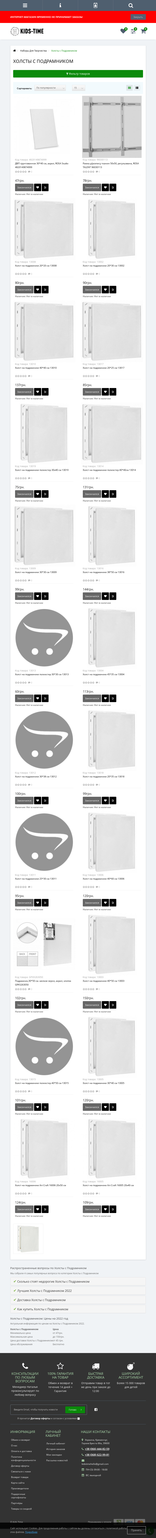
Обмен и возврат (20, 1439)
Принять (136, 1530)
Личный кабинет (55, 1443)
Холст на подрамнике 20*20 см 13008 (36, 265)
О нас (14, 1445)
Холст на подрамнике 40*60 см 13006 (103, 878)
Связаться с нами (21, 1471)
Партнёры (16, 1503)
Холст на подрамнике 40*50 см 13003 (103, 980)
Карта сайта (17, 1482)
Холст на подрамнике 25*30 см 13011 (36, 878)
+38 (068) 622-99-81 (95, 1455)
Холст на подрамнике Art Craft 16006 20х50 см (40, 1185)
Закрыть (138, 17)
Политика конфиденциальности (23, 1458)
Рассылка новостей (57, 1460)
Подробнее (31, 1532)
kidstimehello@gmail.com (95, 1462)
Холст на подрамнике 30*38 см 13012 (36, 776)
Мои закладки (54, 1454)
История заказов (55, 1449)
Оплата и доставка (21, 1451)
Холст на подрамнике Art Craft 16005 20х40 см (108, 1185)
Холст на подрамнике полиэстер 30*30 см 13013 (42, 674)
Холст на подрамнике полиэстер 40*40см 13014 (109, 470)
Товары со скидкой (21, 1508)
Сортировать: (24, 88)
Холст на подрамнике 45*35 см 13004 (103, 674)
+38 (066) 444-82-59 (95, 1449)
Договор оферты (20, 1465)
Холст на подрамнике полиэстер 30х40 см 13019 (41, 470)
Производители (20, 1488)
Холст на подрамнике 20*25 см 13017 (103, 367)
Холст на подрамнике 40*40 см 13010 (36, 367)
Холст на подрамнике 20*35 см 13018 (103, 776)
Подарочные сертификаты (18, 1495)
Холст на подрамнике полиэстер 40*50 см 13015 (42, 1083)
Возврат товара (19, 1477)
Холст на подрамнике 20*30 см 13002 (103, 265)
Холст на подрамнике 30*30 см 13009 (36, 572)
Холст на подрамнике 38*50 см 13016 (103, 572)
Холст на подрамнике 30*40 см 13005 (103, 1083)
